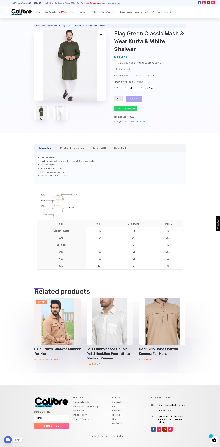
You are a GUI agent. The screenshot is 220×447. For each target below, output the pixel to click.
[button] (101, 34)
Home (39, 12)
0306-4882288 (33, 3)
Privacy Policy (80, 415)
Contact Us (118, 423)
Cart (114, 406)
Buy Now (134, 99)
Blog (114, 419)
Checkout (117, 410)
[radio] (125, 88)
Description (45, 148)
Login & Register (120, 402)
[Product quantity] (118, 98)
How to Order (79, 410)
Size (116, 87)
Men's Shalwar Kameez (51, 26)
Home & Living (108, 12)
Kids (94, 12)
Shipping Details (81, 402)
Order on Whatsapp (127, 108)
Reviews (116, 415)
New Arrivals (50, 12)
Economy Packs (142, 12)
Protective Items (160, 12)
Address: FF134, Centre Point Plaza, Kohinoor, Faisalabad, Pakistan (171, 419)
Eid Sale (63, 12)
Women (82, 12)
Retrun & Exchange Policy (85, 406)
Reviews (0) (99, 148)
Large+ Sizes (126, 12)
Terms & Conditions (82, 419)
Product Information (72, 148)
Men (72, 12)
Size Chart (120, 148)
